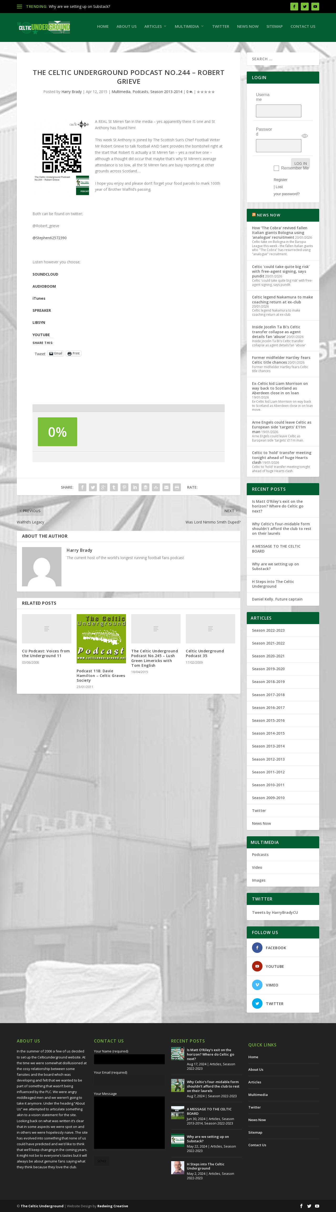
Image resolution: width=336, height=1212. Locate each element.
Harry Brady (71, 112)
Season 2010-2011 (268, 784)
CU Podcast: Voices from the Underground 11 (46, 674)
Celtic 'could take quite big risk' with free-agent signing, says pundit (280, 271)
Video (257, 867)
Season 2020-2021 (268, 655)
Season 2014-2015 (268, 733)
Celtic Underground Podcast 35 (205, 674)
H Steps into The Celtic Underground (273, 584)
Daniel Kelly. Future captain (277, 599)
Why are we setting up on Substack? (79, 6)
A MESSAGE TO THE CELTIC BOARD (276, 548)
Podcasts (140, 112)
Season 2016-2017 (268, 707)
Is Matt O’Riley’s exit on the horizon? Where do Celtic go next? (277, 506)
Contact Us (226, 47)
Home (26, 47)
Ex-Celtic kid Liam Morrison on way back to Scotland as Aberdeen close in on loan (280, 388)
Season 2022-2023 (268, 629)
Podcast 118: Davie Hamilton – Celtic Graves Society (101, 696)
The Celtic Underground (42, 1206)
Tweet (40, 374)
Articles (76, 47)
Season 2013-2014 (166, 112)
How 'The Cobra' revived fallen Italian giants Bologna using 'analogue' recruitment (279, 232)
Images (258, 880)
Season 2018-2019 (268, 681)
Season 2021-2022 (268, 642)
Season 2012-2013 (268, 758)
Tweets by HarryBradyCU (275, 912)
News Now (171, 47)
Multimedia (110, 47)
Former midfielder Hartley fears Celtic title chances (281, 360)
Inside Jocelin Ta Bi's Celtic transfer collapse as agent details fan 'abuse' (276, 331)
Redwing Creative (112, 1206)
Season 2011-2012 (268, 771)
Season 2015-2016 (268, 720)
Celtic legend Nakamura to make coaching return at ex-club (282, 299)
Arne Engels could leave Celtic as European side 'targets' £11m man (281, 426)
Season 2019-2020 (268, 668)
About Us (50, 47)
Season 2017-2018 (268, 694)
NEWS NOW (268, 214)
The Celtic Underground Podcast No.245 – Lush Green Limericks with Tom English (154, 679)
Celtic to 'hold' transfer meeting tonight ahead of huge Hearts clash (281, 457)
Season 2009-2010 (268, 797)
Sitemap (198, 47)
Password (264, 141)
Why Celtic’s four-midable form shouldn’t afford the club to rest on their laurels (281, 528)
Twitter (144, 47)
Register (280, 179)
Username (263, 117)
